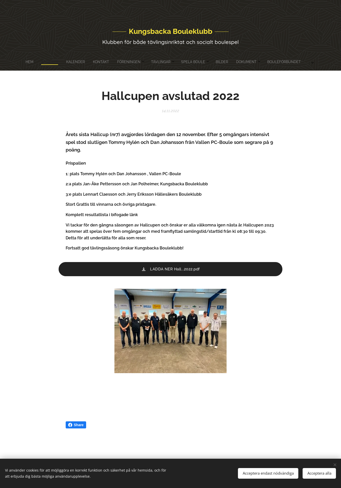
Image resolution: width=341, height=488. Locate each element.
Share (76, 425)
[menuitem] (127, 62)
